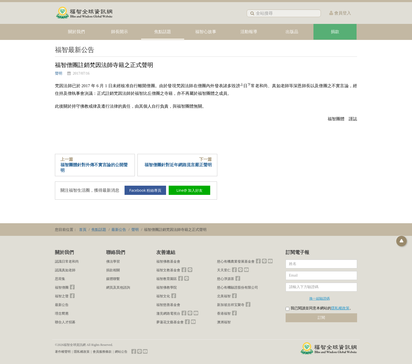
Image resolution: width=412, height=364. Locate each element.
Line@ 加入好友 (189, 190)
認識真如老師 (65, 270)
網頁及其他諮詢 (118, 287)
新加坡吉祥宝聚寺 (230, 305)
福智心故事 (205, 31)
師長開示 (119, 31)
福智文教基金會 (168, 270)
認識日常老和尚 (67, 261)
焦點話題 (162, 31)
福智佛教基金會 (168, 261)
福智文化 (163, 296)
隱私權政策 (340, 308)
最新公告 (62, 305)
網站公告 (121, 351)
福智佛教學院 (166, 287)
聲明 (58, 73)
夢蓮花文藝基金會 (170, 322)
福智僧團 (62, 287)
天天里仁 (224, 270)
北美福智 (224, 296)
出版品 (292, 31)
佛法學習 (113, 261)
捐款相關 (113, 270)
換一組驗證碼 (319, 298)
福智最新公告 (74, 49)
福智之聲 (62, 296)
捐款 (335, 31)
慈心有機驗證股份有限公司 (237, 287)
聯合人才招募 (65, 322)
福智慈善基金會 (168, 305)
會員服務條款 (102, 351)
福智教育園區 (166, 279)
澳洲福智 (224, 322)
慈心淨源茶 (225, 279)
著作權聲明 (63, 351)
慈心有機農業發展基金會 (236, 261)
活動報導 (248, 31)
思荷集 (60, 279)
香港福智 (224, 313)
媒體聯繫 (113, 279)
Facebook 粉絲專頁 (145, 190)
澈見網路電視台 (168, 313)
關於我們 (76, 31)
